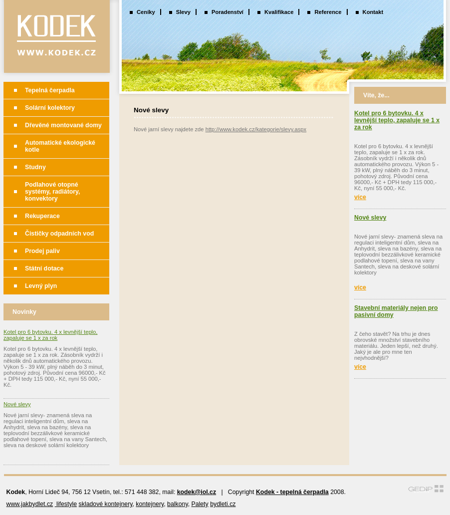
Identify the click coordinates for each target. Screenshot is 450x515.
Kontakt (373, 12)
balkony (177, 504)
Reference (327, 12)
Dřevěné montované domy (63, 125)
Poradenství (227, 12)
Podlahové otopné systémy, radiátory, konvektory (52, 191)
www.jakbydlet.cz (29, 504)
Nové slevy (17, 404)
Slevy (183, 12)
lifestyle (66, 504)
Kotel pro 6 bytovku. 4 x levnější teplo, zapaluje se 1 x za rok (50, 335)
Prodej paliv (42, 251)
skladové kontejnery (106, 504)
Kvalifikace (278, 12)
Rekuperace (42, 216)
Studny (35, 167)
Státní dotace (44, 268)
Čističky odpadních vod (59, 233)
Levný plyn (41, 285)
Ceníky (146, 12)
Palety (199, 504)
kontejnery (150, 504)
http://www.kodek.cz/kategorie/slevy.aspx (256, 129)
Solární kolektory (50, 107)
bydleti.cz (222, 504)
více (360, 197)
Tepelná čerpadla (50, 90)
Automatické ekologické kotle (60, 146)
